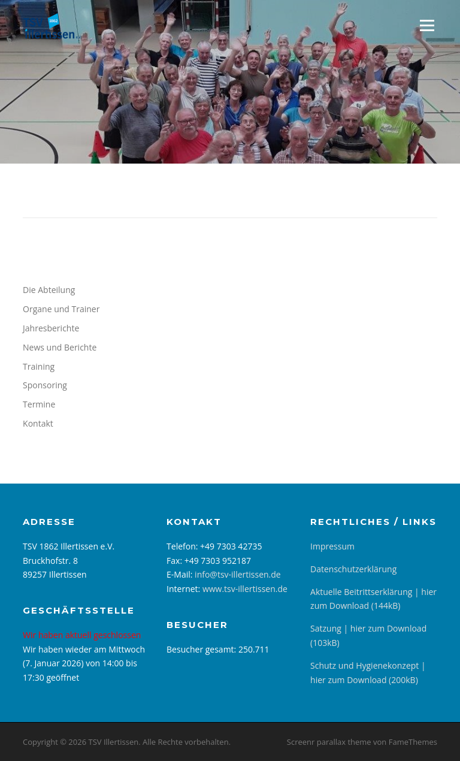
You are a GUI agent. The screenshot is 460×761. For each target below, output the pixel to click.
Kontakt (38, 423)
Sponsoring (45, 385)
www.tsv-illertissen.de (245, 588)
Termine (39, 404)
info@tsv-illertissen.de (238, 574)
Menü (426, 25)
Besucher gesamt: (202, 649)
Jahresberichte (51, 328)
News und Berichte (59, 347)
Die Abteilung (49, 289)
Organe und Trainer (61, 309)
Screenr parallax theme (329, 741)
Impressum (332, 546)
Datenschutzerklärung (353, 569)
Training (39, 366)
